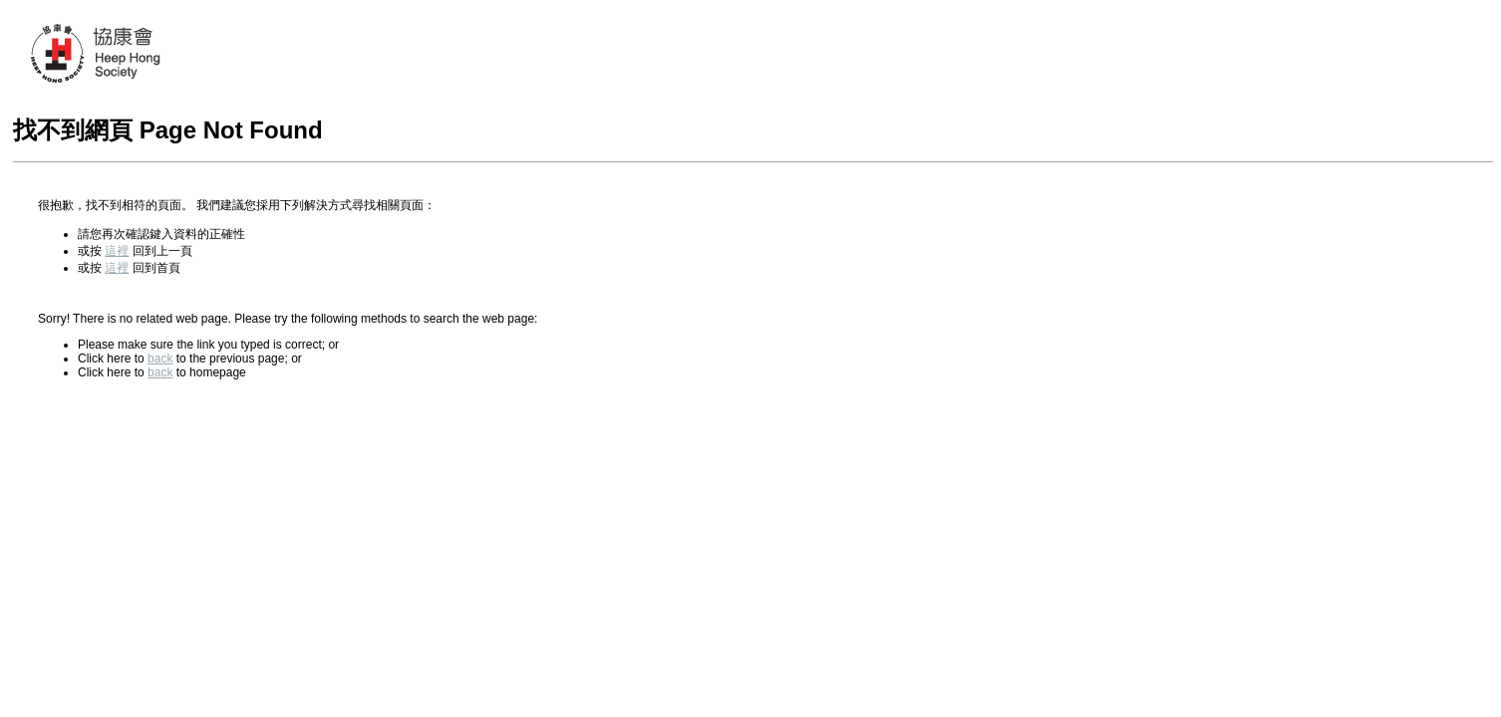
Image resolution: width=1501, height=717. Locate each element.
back (160, 358)
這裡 (117, 251)
